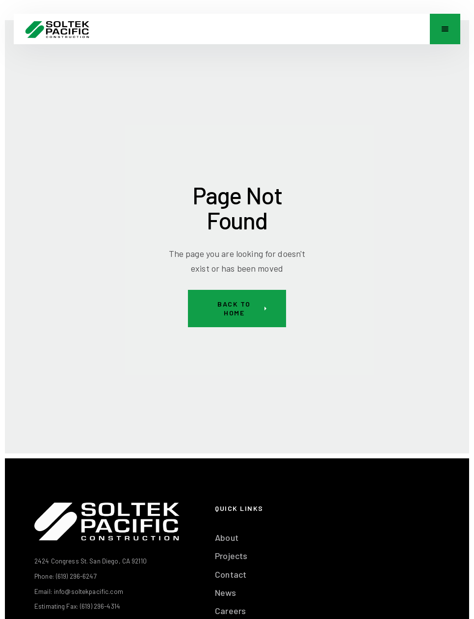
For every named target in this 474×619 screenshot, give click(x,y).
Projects (231, 555)
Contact (230, 574)
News (225, 592)
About (226, 537)
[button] (445, 29)
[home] (57, 29)
